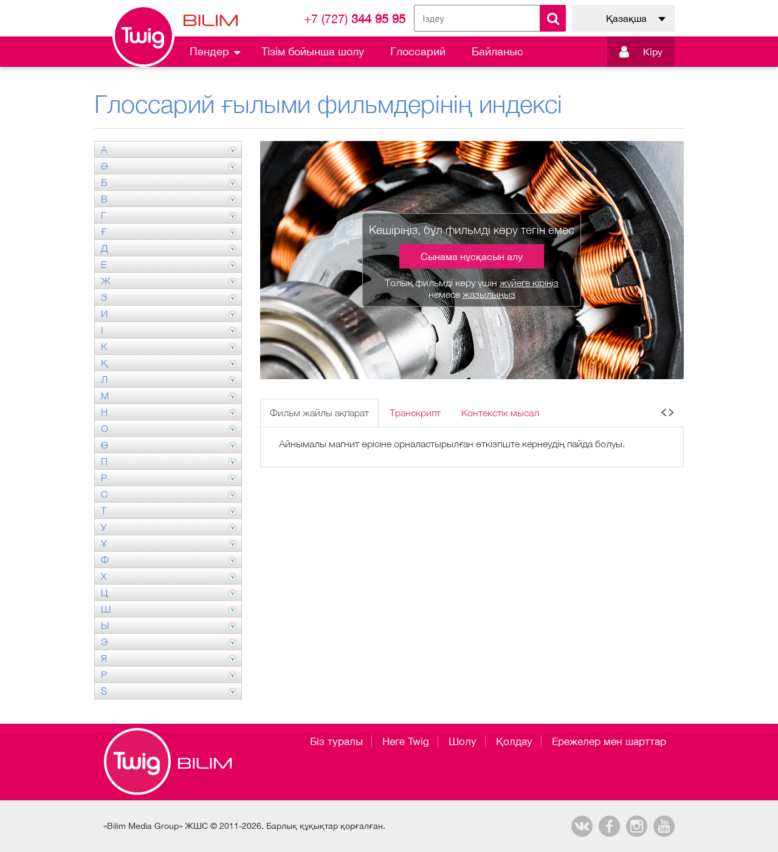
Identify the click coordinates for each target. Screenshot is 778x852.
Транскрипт (415, 412)
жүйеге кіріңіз (529, 282)
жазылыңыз (489, 294)
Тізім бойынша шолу (312, 51)
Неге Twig (405, 741)
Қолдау (514, 741)
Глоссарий (418, 51)
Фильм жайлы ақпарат (319, 412)
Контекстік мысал (500, 412)
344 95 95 (354, 19)
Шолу (463, 741)
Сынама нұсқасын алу (472, 256)
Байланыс (497, 51)
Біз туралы (336, 741)
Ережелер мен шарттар (609, 741)
